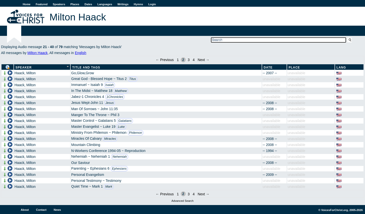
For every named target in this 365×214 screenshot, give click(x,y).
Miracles (110, 139)
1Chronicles (115, 97)
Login (152, 4)
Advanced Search (182, 200)
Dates (88, 4)
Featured (41, 4)
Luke (121, 127)
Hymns (138, 4)
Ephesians (119, 168)
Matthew (121, 91)
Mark (108, 186)
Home (26, 4)
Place (294, 67)
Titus (132, 79)
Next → (203, 60)
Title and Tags (86, 67)
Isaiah (109, 85)
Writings (123, 4)
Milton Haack (37, 53)
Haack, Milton (25, 73)
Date (268, 67)
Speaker (23, 67)
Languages (104, 4)
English (80, 53)
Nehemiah (119, 156)
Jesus (110, 103)
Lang (341, 67)
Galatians (125, 121)
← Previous (165, 60)
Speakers (59, 4)
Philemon (135, 133)
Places (74, 4)
